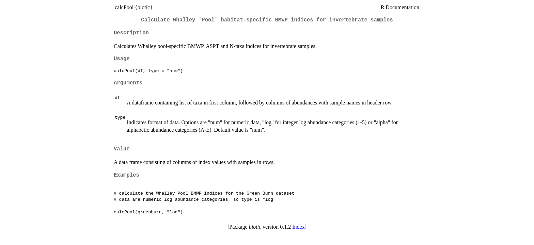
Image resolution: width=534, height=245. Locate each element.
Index (298, 227)
